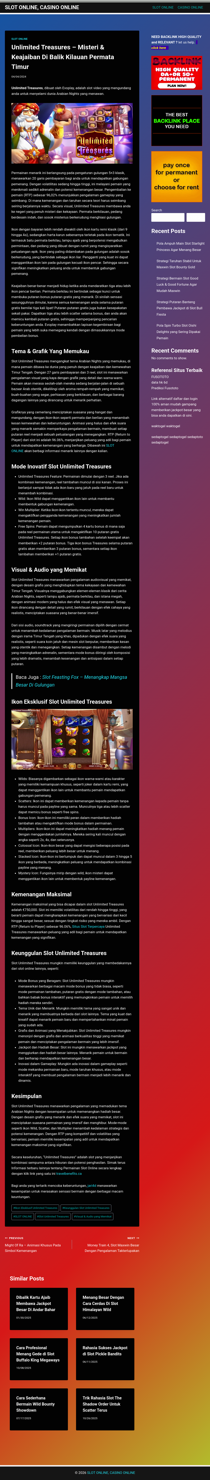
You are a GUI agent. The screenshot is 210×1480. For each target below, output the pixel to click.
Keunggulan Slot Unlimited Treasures (85, 1207)
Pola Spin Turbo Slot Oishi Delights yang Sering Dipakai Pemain (178, 331)
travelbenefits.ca (69, 1174)
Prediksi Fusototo (164, 388)
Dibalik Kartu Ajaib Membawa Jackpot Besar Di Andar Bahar (35, 1303)
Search (156, 210)
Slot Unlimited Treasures (53, 1216)
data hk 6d (159, 382)
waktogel (158, 426)
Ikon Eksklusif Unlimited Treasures (35, 1207)
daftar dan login (185, 399)
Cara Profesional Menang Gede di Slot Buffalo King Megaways (38, 1353)
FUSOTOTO (160, 377)
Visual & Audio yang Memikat (92, 1216)
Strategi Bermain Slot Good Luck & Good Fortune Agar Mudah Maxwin (177, 284)
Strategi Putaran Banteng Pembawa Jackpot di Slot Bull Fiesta (179, 308)
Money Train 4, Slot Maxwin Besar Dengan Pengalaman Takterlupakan (107, 1244)
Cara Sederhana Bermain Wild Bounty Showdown (35, 1404)
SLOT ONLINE (163, 7)
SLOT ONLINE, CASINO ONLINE (111, 1473)
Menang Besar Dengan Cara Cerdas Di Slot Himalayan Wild (103, 1303)
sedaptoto (195, 437)
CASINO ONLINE (190, 7)
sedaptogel (159, 437)
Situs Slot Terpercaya (88, 926)
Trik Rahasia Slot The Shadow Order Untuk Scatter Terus (102, 1404)
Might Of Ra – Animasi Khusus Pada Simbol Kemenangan (37, 1244)
